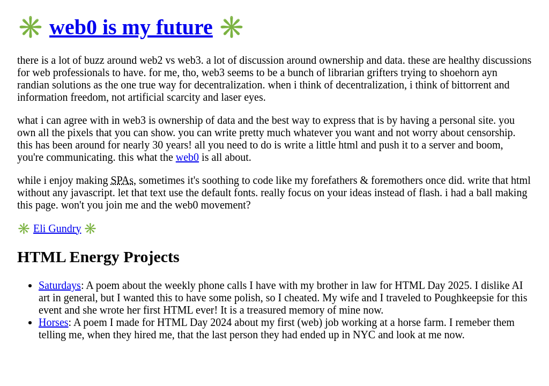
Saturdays (60, 285)
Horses (54, 322)
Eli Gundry (57, 228)
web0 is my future (131, 27)
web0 (187, 157)
